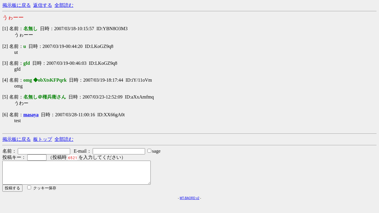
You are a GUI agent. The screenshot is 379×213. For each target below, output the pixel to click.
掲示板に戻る (16, 5)
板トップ (42, 139)
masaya (31, 114)
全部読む (63, 5)
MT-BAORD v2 (189, 202)
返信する (42, 5)
